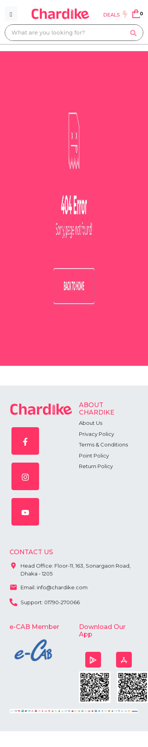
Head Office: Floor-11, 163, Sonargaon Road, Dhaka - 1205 (70, 568)
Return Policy (96, 466)
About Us (90, 423)
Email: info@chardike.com (48, 586)
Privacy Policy (96, 434)
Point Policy (94, 455)
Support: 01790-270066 (44, 601)
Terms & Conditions (103, 444)
